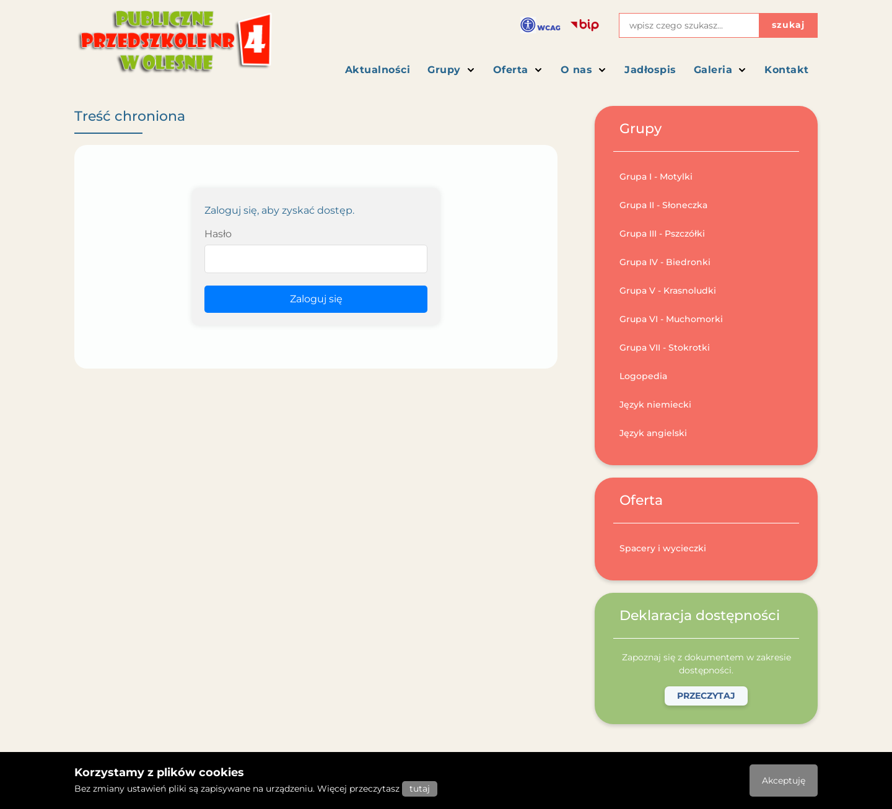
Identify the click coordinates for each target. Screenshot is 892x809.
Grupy (451, 70)
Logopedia (643, 376)
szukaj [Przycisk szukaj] (788, 24)
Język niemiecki (655, 404)
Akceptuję (783, 780)
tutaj (419, 788)
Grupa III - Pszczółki (662, 233)
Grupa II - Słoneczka (663, 205)
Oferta (518, 70)
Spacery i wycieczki (662, 548)
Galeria (721, 70)
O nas (584, 70)
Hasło (218, 234)
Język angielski (653, 433)
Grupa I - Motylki (656, 176)
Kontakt (786, 70)
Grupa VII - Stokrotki (664, 347)
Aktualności (378, 70)
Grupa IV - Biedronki (665, 262)
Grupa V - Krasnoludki (667, 290)
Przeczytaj (706, 695)
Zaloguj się (316, 299)
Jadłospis (650, 70)
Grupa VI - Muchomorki (671, 319)
